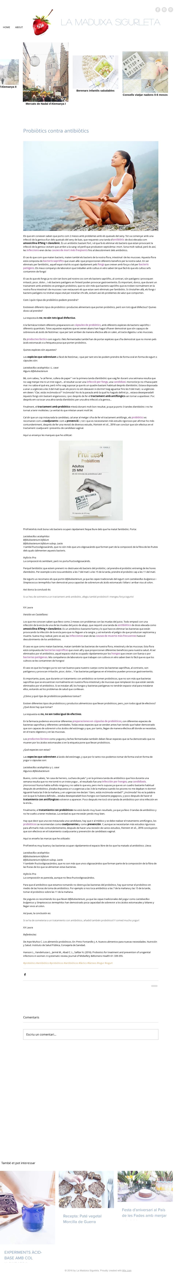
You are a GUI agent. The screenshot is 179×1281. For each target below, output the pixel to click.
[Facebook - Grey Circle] (157, 9)
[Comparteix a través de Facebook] (25, 974)
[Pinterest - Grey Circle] (170, 9)
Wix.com (127, 1270)
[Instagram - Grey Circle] (164, 9)
